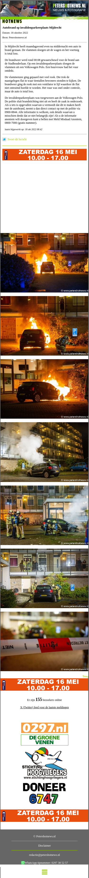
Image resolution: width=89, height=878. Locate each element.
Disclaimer (44, 845)
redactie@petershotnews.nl (44, 855)
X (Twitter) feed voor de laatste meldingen (44, 707)
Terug (85, 676)
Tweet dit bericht (17, 139)
